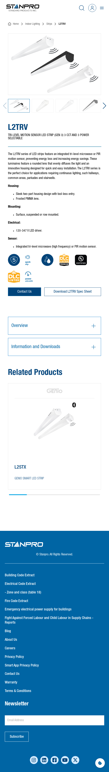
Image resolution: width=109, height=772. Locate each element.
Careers (10, 648)
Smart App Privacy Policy (22, 665)
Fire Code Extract (16, 601)
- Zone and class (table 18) (23, 592)
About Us (11, 639)
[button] (104, 105)
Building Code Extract (19, 575)
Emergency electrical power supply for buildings (38, 609)
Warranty (11, 682)
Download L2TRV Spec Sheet (73, 291)
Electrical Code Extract (20, 583)
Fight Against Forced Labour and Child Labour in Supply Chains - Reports (49, 620)
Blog (8, 631)
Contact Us (24, 291)
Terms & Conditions (18, 691)
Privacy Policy (14, 656)
